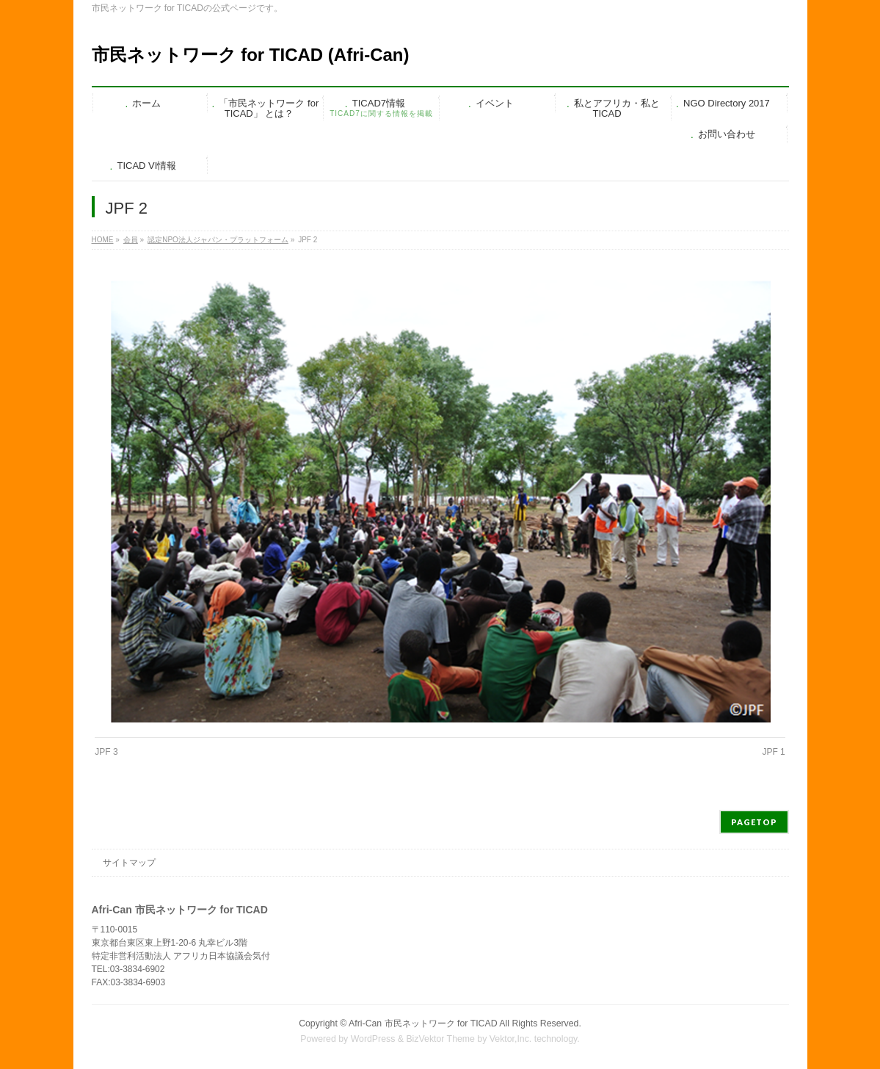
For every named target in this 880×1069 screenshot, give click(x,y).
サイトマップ (129, 863)
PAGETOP (754, 822)
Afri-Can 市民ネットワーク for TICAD (423, 1023)
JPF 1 (773, 752)
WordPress (373, 1039)
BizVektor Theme (440, 1039)
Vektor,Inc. (511, 1039)
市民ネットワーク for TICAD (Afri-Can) (251, 55)
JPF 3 (106, 752)
